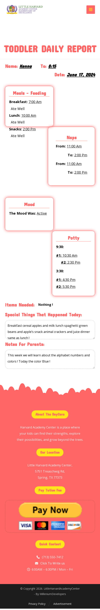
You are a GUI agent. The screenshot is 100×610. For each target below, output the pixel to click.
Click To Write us (52, 564)
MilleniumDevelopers (53, 595)
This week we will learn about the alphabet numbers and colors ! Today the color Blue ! (50, 360)
